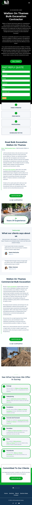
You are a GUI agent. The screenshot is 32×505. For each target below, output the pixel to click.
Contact (16, 495)
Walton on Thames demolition (15, 430)
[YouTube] (19, 503)
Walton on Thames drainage (21, 388)
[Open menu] (29, 3)
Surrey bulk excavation (10, 169)
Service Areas (24, 493)
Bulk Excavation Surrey (10, 148)
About (17, 493)
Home (2, 148)
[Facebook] (13, 503)
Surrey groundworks (12, 286)
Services (11, 493)
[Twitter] (16, 503)
